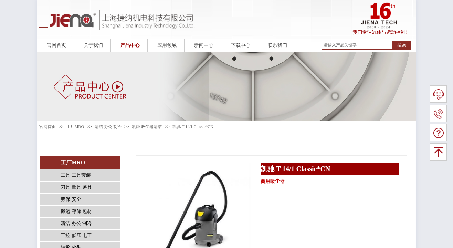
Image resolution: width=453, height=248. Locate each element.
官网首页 (47, 126)
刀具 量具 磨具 (76, 187)
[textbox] (357, 45)
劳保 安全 (71, 199)
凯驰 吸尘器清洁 (147, 126)
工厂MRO (75, 126)
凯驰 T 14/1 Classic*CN (192, 126)
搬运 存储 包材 (76, 211)
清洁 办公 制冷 (108, 126)
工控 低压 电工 (76, 235)
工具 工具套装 (76, 175)
